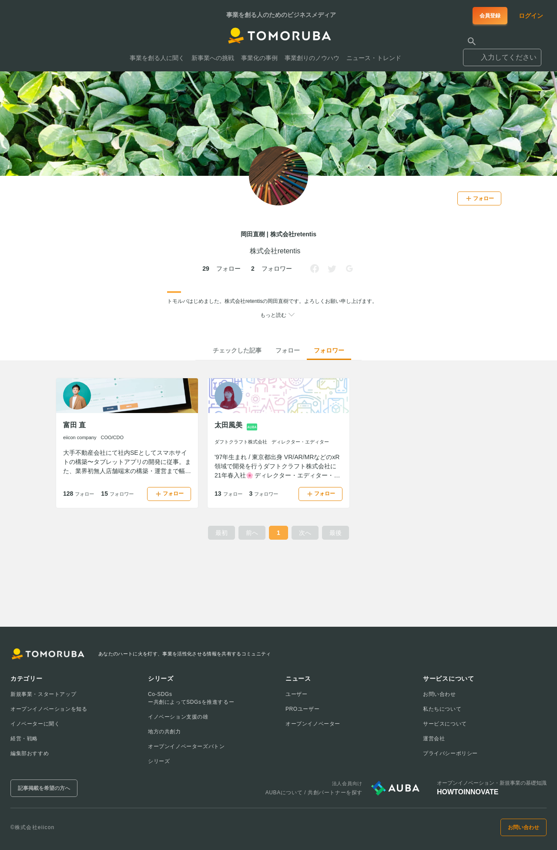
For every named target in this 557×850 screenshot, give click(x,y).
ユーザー (296, 694)
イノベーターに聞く (35, 724)
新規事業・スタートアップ (43, 694)
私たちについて (442, 709)
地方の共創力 (164, 732)
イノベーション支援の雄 (178, 717)
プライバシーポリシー (450, 753)
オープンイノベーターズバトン (186, 746)
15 (117, 493)
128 (78, 493)
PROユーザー (302, 709)
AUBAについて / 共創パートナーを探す (313, 793)
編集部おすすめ (29, 753)
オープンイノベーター (312, 724)
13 (228, 493)
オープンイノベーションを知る (48, 709)
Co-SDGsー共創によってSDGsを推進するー (191, 698)
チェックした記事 (237, 350)
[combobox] (502, 53)
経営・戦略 (24, 739)
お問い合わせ (439, 694)
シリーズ (159, 761)
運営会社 (434, 739)
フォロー (287, 350)
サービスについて (445, 724)
